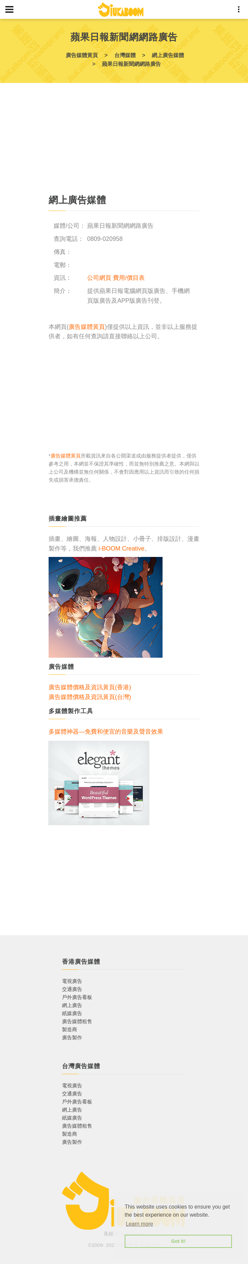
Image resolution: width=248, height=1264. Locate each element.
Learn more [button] (139, 1224)
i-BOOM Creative (121, 548)
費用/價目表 (129, 277)
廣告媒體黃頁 (87, 326)
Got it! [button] (178, 1241)
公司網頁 (99, 277)
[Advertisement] (124, 141)
